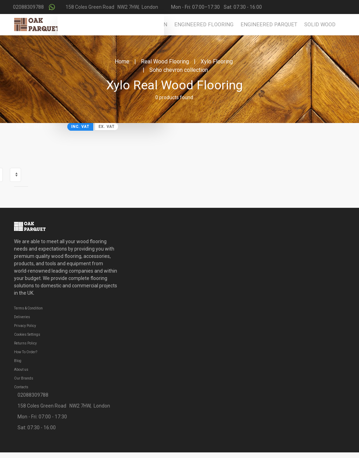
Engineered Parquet (269, 24)
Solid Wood (320, 24)
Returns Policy (25, 343)
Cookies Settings (27, 334)
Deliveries (22, 317)
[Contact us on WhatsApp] (51, 7)
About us (21, 369)
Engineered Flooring (203, 24)
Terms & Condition (28, 308)
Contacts (21, 387)
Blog (17, 361)
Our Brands (23, 378)
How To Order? (25, 352)
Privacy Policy (25, 326)
